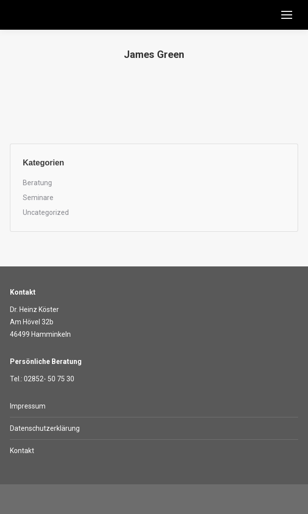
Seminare (38, 198)
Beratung (37, 183)
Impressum (28, 406)
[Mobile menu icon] (287, 15)
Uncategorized (46, 212)
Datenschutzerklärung (45, 428)
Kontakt (22, 451)
